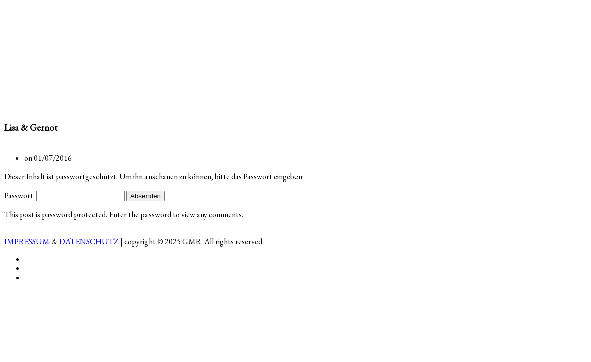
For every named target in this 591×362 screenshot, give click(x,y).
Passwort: (64, 195)
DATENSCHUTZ (89, 241)
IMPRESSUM (27, 241)
